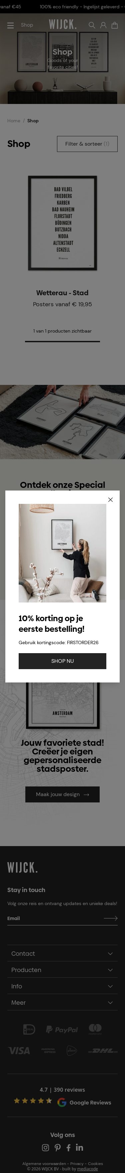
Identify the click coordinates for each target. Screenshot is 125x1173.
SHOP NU (62, 660)
